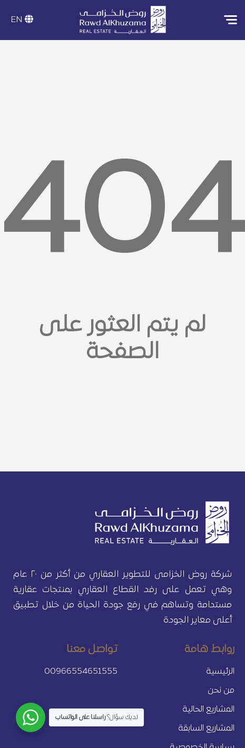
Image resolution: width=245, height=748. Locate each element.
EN (22, 20)
